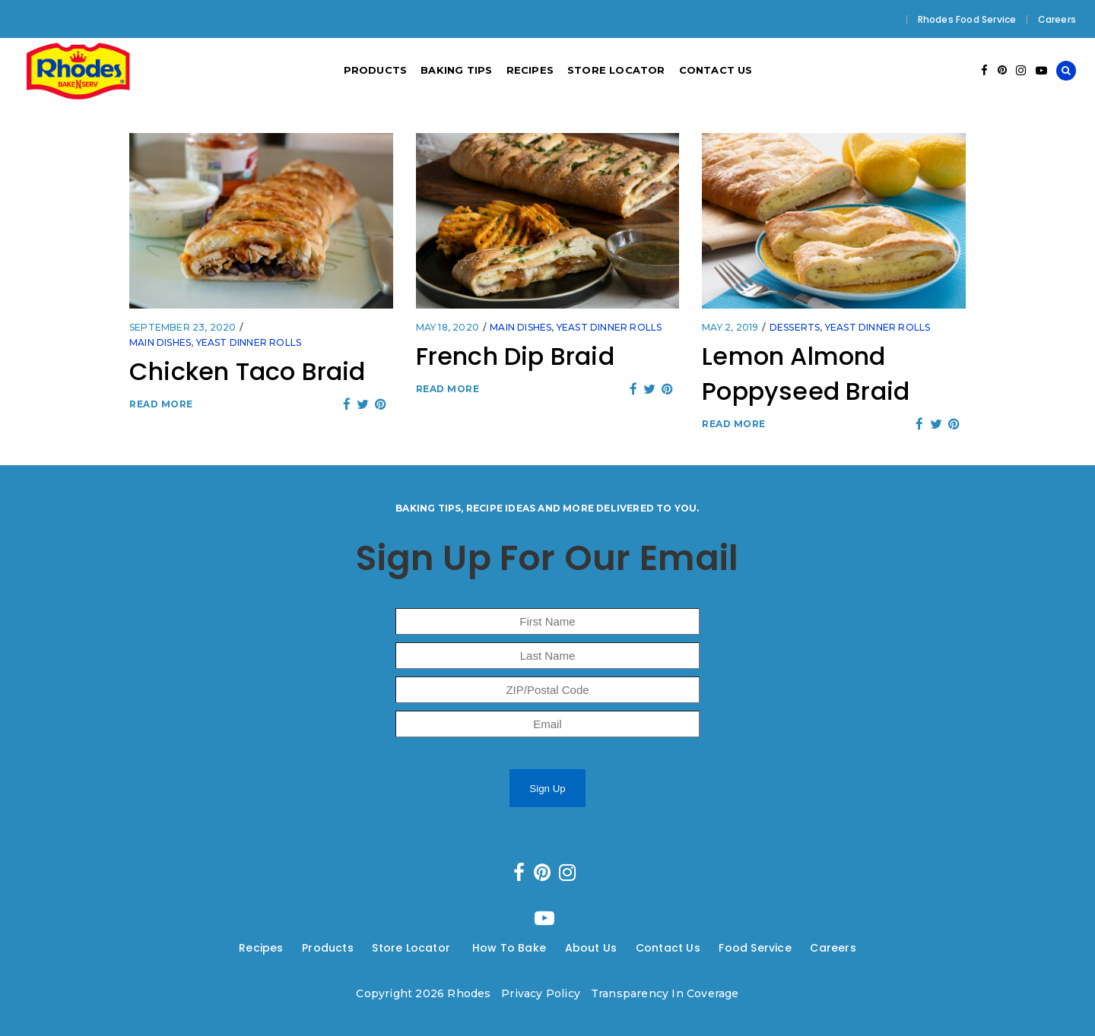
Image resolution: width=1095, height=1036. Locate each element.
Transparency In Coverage (665, 993)
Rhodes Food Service (967, 19)
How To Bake (509, 947)
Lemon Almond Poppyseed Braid (805, 373)
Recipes (261, 947)
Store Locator (412, 947)
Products (328, 947)
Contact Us (668, 947)
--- (293, 947)
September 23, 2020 (182, 327)
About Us (591, 947)
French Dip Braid (515, 356)
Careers (1057, 19)
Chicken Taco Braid (247, 371)
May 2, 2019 (730, 327)
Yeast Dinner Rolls (249, 342)
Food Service (755, 947)
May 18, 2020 (447, 327)
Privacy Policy (540, 993)
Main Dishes (160, 342)
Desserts (795, 327)
